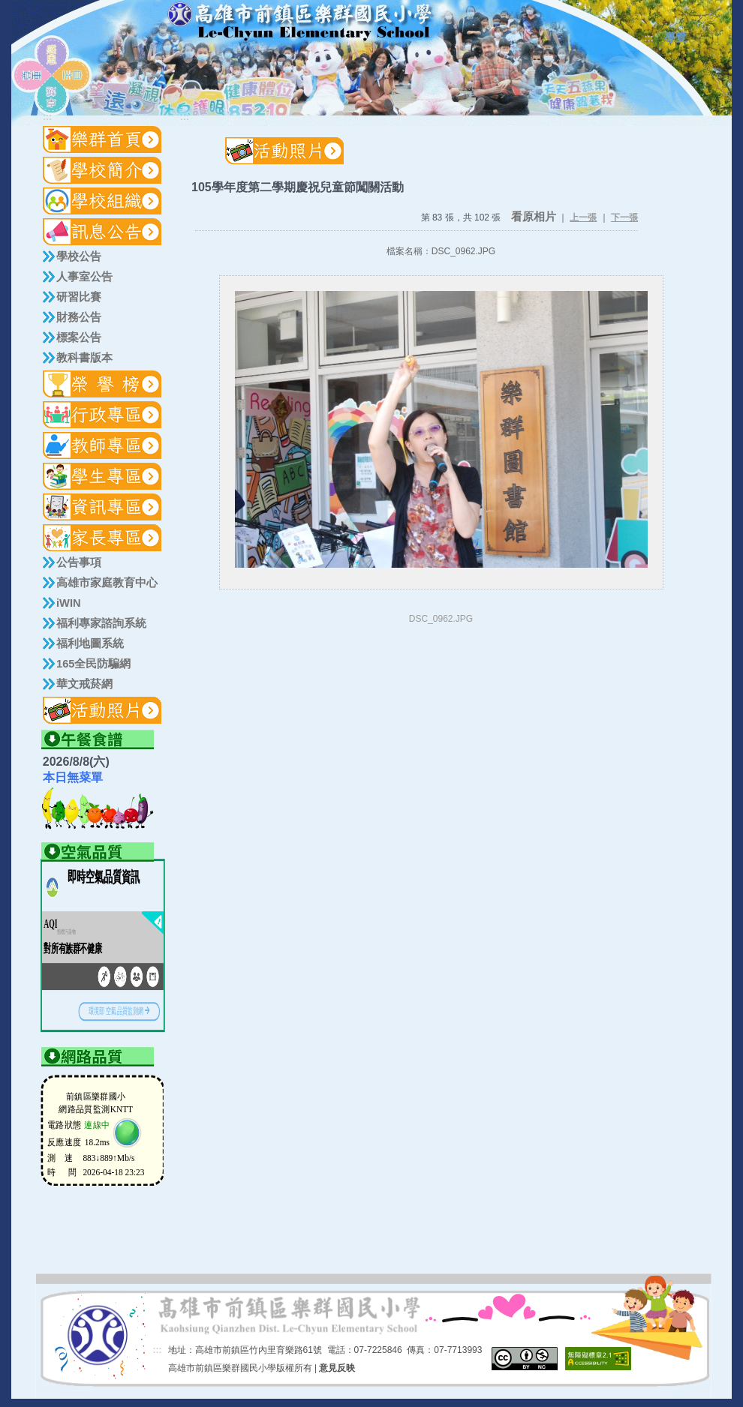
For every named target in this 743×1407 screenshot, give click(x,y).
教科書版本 (84, 358)
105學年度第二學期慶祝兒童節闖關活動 (297, 187)
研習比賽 (78, 297)
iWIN (68, 603)
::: (649, 38)
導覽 (675, 38)
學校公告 (78, 256)
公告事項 (78, 562)
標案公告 (78, 338)
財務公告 (78, 317)
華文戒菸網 (84, 684)
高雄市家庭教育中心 (107, 583)
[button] (103, 170)
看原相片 (533, 217)
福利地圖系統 (90, 644)
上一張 (583, 217)
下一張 (624, 217)
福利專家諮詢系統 (101, 623)
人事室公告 (84, 277)
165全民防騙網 (93, 664)
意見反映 (337, 1368)
